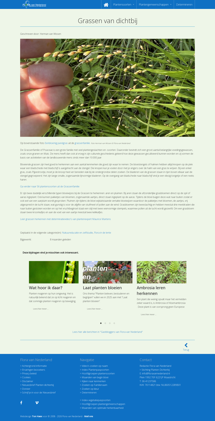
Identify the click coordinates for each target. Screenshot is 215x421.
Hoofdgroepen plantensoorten (98, 373)
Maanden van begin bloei (95, 377)
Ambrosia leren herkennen (151, 322)
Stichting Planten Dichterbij (156, 369)
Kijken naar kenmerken (94, 381)
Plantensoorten (122, 4)
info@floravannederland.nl (156, 373)
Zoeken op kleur (90, 388)
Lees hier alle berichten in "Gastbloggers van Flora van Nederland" (107, 332)
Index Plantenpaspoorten (95, 369)
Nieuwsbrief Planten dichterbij (38, 385)
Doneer (26, 388)
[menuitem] (106, 4)
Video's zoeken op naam (95, 365)
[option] (54, 319)
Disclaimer (27, 381)
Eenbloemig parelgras (56, 143)
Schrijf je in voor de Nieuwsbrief (39, 392)
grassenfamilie (82, 143)
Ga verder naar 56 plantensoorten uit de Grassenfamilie (49, 186)
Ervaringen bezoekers (33, 369)
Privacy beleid (29, 373)
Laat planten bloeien (102, 320)
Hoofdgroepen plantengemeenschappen (103, 404)
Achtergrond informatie (34, 365)
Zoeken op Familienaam (94, 385)
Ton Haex (37, 416)
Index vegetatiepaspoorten (96, 400)
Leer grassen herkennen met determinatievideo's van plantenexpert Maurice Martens (65, 219)
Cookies (26, 377)
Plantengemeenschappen (154, 4)
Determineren (184, 4)
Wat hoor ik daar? (45, 320)
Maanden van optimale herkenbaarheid (102, 408)
